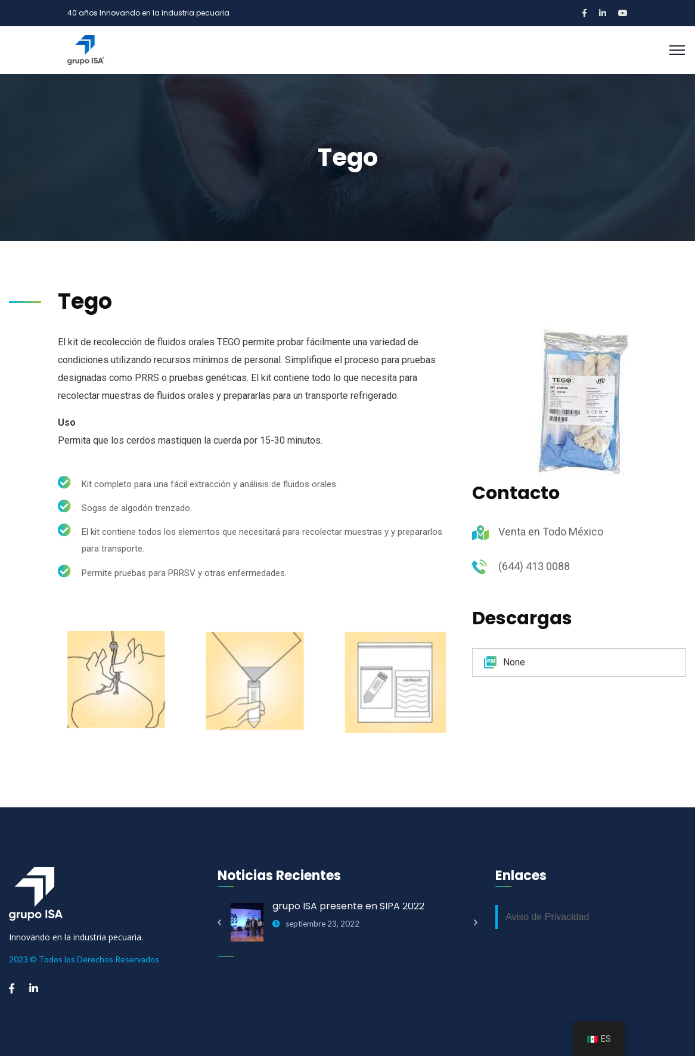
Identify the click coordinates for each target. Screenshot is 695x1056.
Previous (219, 922)
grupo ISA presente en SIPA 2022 (348, 906)
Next (476, 922)
